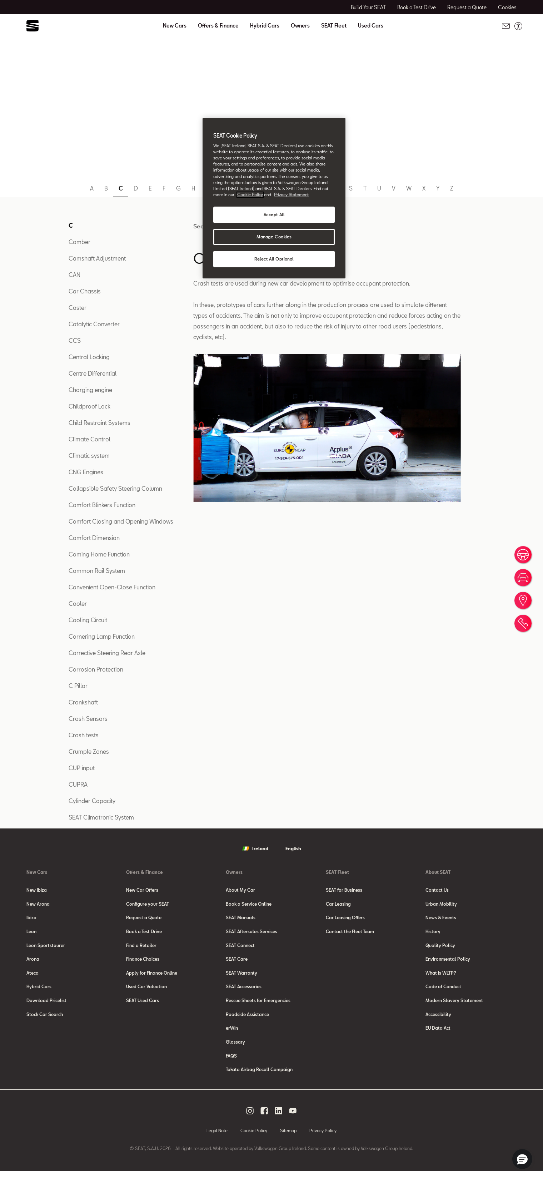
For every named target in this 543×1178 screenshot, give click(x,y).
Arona (32, 961)
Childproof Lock (89, 406)
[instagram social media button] (250, 1117)
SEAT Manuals (240, 918)
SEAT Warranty (241, 975)
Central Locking (89, 356)
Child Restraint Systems (99, 422)
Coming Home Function (99, 554)
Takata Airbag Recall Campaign (259, 1075)
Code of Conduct (443, 990)
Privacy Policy (323, 1136)
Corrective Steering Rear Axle (107, 652)
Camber (79, 241)
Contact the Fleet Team (350, 932)
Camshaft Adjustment (97, 258)
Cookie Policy (253, 1136)
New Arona (38, 904)
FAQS (231, 1061)
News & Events (440, 918)
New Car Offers (142, 889)
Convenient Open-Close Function (112, 587)
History (432, 932)
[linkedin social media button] (278, 1117)
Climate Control (89, 439)
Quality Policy (440, 947)
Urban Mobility (441, 904)
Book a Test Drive (144, 932)
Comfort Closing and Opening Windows (121, 521)
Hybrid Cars (264, 26)
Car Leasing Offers (345, 918)
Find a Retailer (141, 947)
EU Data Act (437, 1032)
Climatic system (89, 455)
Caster (77, 307)
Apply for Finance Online (151, 975)
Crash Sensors (88, 718)
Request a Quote (143, 918)
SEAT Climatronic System (101, 817)
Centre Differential (92, 373)
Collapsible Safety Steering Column (115, 488)
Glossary (235, 1047)
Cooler (78, 603)
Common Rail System (97, 570)
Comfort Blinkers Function (102, 504)
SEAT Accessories (243, 990)
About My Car (240, 889)
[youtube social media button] (293, 1117)
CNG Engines (86, 472)
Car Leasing (338, 904)
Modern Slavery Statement (454, 1004)
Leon (31, 932)
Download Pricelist (46, 1004)
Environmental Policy (447, 961)
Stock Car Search (44, 1018)
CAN (74, 274)
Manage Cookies (274, 236)
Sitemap (288, 1136)
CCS (75, 340)
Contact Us (437, 889)
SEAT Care (237, 961)
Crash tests (84, 735)
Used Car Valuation (146, 990)
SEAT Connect (240, 947)
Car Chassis (85, 291)
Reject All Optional (274, 259)
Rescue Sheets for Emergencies (258, 1004)
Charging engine (90, 389)
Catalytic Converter (94, 324)
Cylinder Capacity (92, 800)
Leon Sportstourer (45, 947)
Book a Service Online (249, 904)
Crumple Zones (89, 751)
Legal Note (217, 1136)
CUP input (82, 767)
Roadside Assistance (247, 1018)
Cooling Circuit (88, 620)
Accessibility (438, 1018)
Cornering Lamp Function (102, 636)
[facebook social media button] (264, 1117)
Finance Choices (142, 961)
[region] (274, 198)
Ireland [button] (255, 848)
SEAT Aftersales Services (251, 932)
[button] (522, 1159)
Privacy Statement (291, 194)
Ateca (32, 975)
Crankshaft (83, 702)
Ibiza (31, 918)
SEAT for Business (344, 889)
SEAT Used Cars (142, 1004)
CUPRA (78, 784)
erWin (232, 1032)
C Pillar (78, 685)
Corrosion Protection (96, 669)
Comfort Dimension (94, 537)
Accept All (274, 214)
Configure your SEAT (147, 904)
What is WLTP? (440, 975)
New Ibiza (36, 889)
